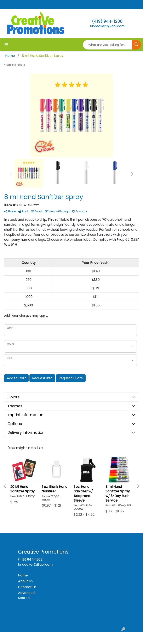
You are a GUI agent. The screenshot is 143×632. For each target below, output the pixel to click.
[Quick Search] (107, 45)
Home (23, 575)
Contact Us (27, 587)
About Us (25, 581)
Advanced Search (26, 595)
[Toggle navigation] (6, 45)
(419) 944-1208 (107, 21)
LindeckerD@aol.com (107, 26)
